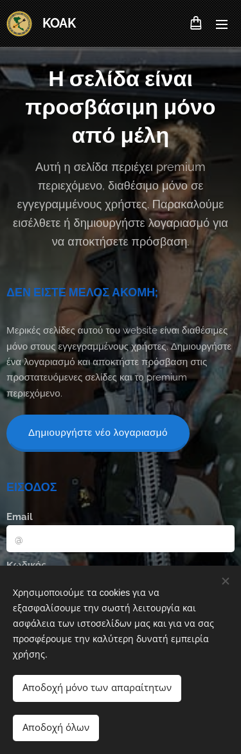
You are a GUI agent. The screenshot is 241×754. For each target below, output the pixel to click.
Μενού (222, 24)
